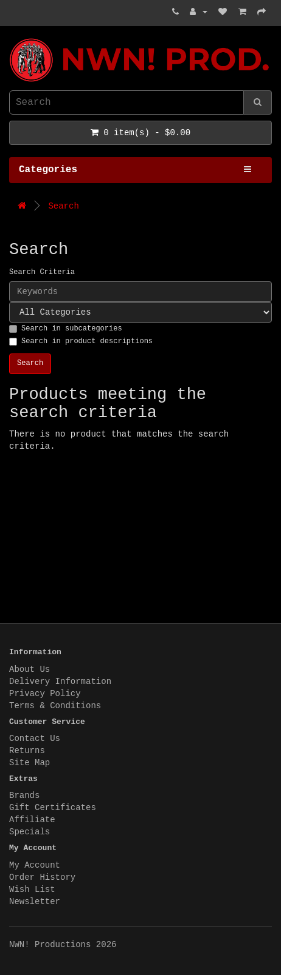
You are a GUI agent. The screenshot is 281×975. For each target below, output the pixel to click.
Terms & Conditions (55, 706)
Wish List (32, 889)
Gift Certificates (52, 807)
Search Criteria (42, 272)
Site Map (29, 763)
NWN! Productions (12, 38)
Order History (42, 877)
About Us (29, 669)
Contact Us (34, 738)
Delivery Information (60, 681)
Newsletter (34, 901)
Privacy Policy (45, 694)
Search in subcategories (65, 328)
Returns (27, 751)
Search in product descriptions (81, 341)
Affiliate (32, 820)
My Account (34, 865)
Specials (29, 832)
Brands (24, 795)
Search (63, 206)
